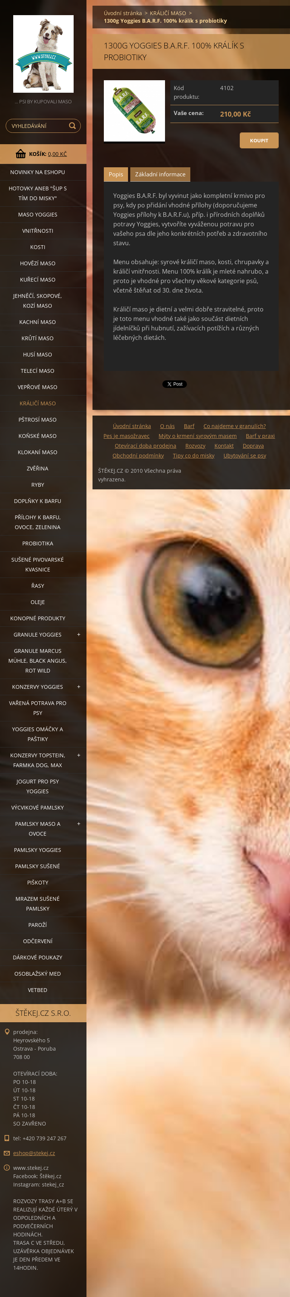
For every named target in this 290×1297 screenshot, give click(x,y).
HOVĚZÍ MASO (38, 263)
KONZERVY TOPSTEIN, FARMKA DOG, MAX (37, 760)
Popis (116, 174)
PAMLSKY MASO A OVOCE (37, 828)
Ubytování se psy (245, 455)
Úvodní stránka (123, 13)
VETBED (37, 989)
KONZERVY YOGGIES (37, 686)
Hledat (74, 126)
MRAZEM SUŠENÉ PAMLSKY (37, 903)
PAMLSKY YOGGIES (37, 849)
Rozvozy (195, 445)
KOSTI (37, 247)
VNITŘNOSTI (37, 230)
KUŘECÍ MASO (38, 279)
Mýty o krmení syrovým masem (198, 435)
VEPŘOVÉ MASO (37, 387)
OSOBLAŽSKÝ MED (37, 973)
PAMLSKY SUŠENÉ (37, 866)
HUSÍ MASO (37, 354)
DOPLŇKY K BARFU (37, 500)
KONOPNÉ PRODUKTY (37, 618)
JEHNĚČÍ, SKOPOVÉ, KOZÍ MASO (37, 300)
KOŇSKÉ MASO (38, 435)
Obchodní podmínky (138, 455)
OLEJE (38, 602)
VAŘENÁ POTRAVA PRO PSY (37, 707)
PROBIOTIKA (37, 543)
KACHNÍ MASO (37, 321)
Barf (189, 426)
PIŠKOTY (37, 882)
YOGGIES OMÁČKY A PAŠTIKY (37, 734)
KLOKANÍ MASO (37, 452)
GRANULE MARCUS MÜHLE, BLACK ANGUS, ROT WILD (37, 660)
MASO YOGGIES (37, 214)
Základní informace (160, 174)
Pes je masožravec (126, 435)
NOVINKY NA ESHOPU (37, 172)
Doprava (253, 445)
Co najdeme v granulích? (235, 426)
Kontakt (224, 445)
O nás (167, 426)
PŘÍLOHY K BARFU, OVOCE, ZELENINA (38, 522)
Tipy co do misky (193, 455)
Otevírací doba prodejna (145, 445)
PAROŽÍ (37, 924)
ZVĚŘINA (37, 468)
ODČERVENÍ (37, 941)
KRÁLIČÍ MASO (38, 403)
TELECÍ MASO (37, 370)
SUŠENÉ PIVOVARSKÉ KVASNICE (37, 564)
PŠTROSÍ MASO (38, 419)
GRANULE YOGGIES (38, 634)
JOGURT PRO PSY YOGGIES (38, 786)
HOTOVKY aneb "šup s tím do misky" (38, 193)
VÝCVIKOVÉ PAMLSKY (37, 807)
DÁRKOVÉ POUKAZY (37, 957)
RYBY (37, 484)
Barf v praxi (260, 435)
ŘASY (37, 585)
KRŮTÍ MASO (38, 338)
